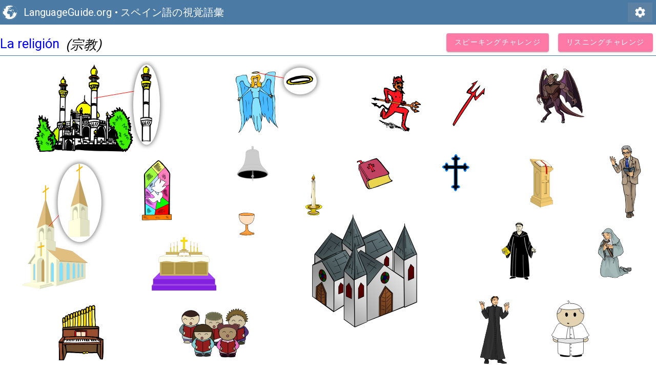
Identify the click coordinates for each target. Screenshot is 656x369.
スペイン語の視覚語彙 (172, 12)
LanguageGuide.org (68, 12)
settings (640, 12)
